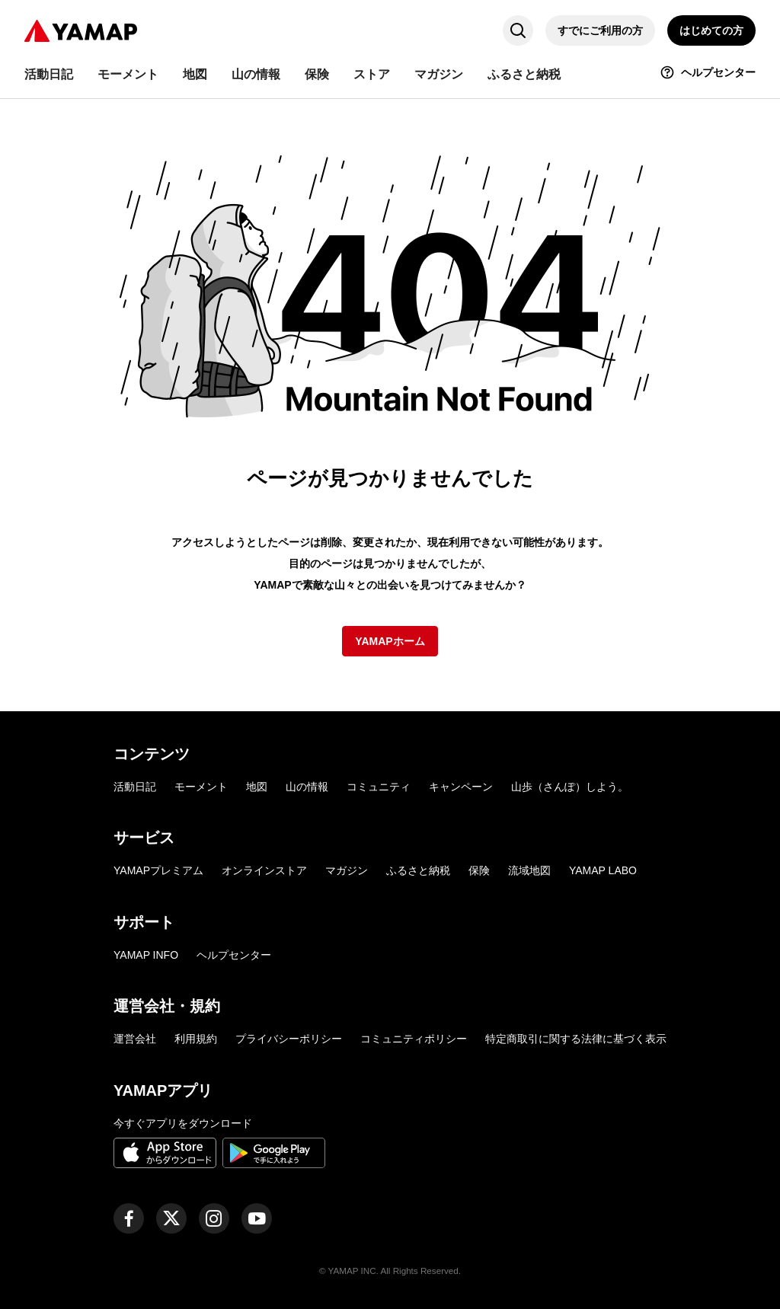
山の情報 (307, 787)
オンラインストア (264, 870)
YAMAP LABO (603, 870)
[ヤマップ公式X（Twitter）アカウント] (171, 1218)
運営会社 (134, 1039)
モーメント (201, 787)
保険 (479, 870)
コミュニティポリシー (413, 1039)
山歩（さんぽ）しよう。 (569, 787)
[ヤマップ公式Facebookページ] (128, 1218)
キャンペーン (461, 787)
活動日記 (134, 787)
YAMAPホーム (389, 641)
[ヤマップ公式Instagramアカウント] (214, 1218)
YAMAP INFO (145, 955)
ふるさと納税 (418, 870)
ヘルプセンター (234, 955)
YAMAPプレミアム (158, 870)
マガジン (346, 870)
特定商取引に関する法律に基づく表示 (576, 1039)
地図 (256, 787)
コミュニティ (379, 787)
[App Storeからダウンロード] (164, 1155)
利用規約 (195, 1039)
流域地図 (529, 870)
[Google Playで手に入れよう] (273, 1155)
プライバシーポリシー (288, 1039)
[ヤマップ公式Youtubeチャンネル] (256, 1218)
